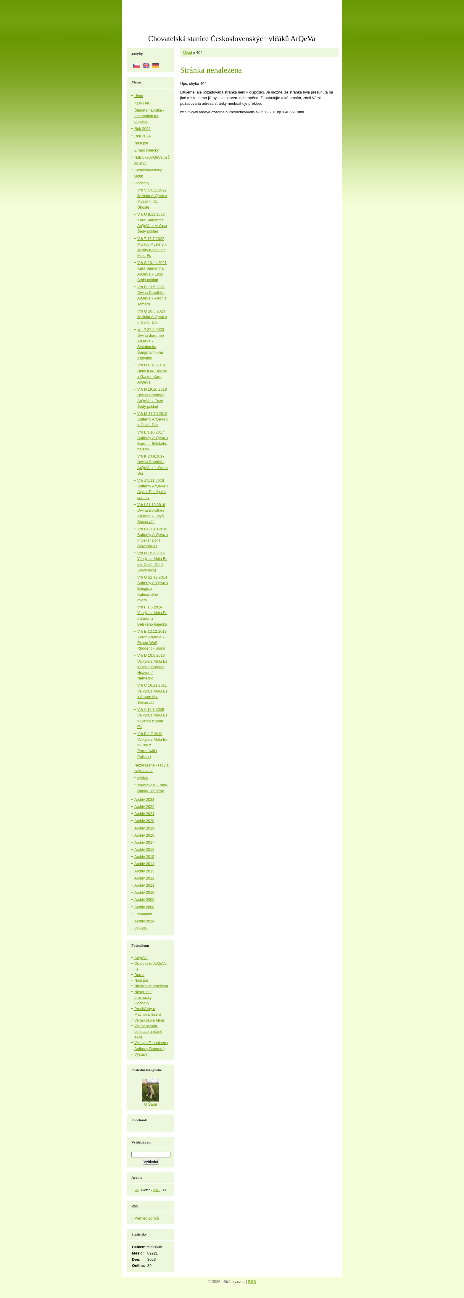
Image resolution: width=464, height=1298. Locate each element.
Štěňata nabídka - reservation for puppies (149, 116)
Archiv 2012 (144, 878)
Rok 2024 (142, 136)
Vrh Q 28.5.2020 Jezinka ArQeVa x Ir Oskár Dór (152, 317)
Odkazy (140, 928)
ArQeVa (141, 958)
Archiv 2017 (144, 842)
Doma (139, 974)
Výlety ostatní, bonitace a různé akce (148, 1031)
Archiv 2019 (144, 828)
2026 (156, 1190)
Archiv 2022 (144, 806)
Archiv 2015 (144, 856)
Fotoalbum (143, 914)
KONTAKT (143, 103)
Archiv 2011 (144, 885)
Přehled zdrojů (146, 1218)
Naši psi (141, 143)
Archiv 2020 (144, 821)
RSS (252, 1281)
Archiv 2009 (144, 899)
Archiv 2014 (144, 863)
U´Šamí (150, 1104)
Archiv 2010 (144, 892)
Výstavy (141, 1054)
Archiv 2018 (144, 835)
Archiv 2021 (144, 813)
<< (137, 1190)
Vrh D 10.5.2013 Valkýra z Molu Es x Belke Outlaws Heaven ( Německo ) (152, 666)
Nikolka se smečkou (151, 986)
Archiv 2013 (144, 871)
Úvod (187, 52)
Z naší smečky (146, 150)
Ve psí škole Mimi (149, 1020)
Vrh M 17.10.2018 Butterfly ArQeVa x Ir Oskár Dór (152, 419)
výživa (142, 778)
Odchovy (141, 183)
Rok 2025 (142, 128)
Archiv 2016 (144, 849)
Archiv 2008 (144, 907)
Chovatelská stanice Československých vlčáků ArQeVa (231, 38)
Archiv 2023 (144, 799)
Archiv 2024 (144, 921)
